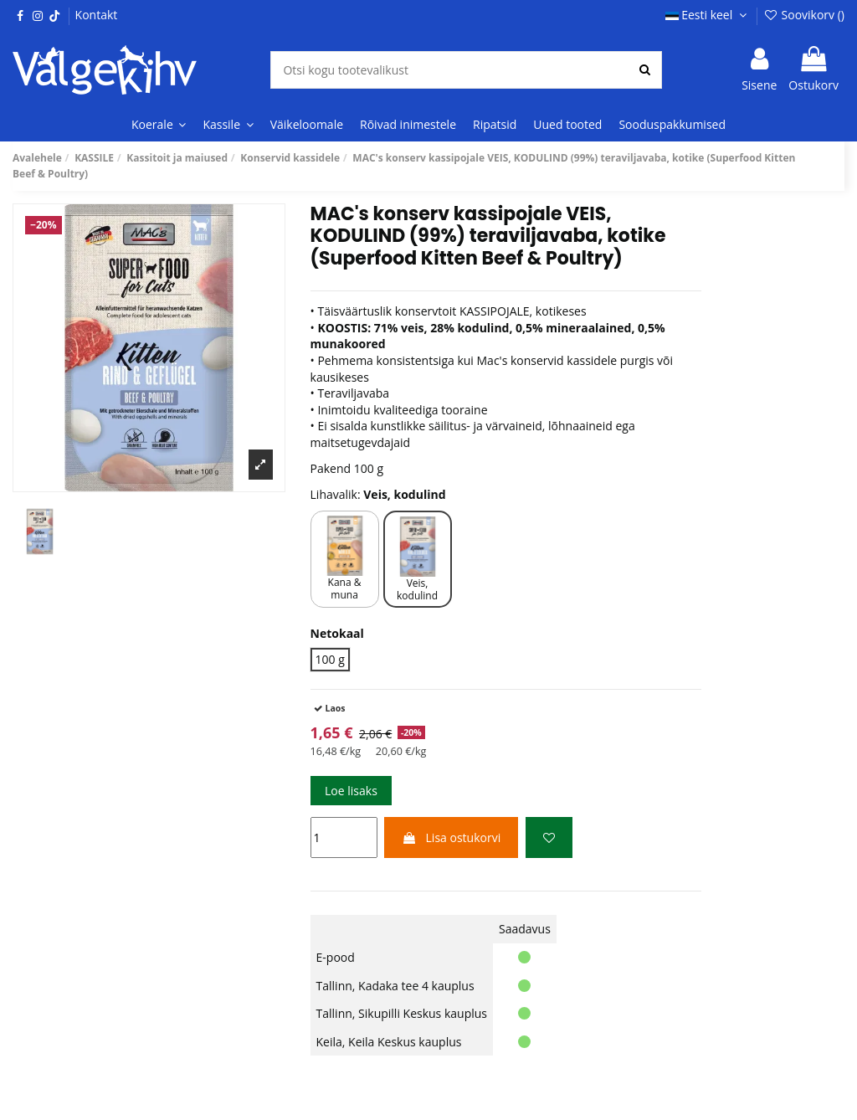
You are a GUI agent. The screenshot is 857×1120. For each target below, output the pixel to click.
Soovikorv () (803, 15)
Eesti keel (708, 15)
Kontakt (96, 15)
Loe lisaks (351, 791)
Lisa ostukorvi (451, 837)
